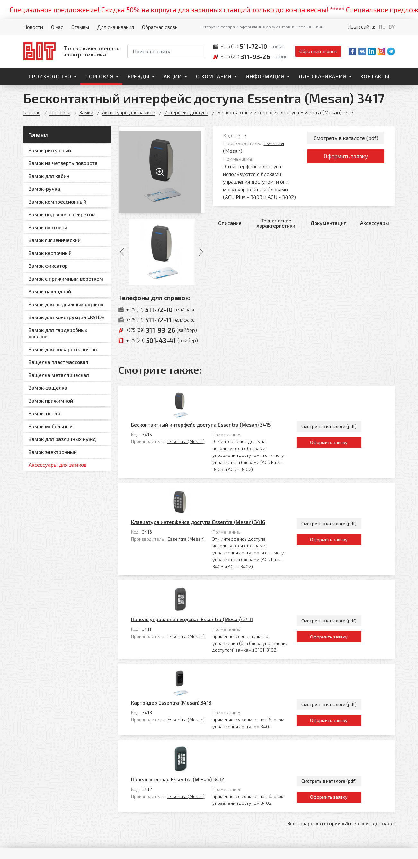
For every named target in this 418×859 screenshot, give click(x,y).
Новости (33, 27)
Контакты (374, 76)
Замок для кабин (49, 176)
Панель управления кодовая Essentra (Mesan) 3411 (220, 529)
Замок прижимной (51, 400)
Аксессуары (374, 223)
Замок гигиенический (55, 240)
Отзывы (80, 27)
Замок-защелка (48, 388)
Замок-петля (44, 413)
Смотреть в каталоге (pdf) (346, 138)
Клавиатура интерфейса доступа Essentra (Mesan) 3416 (226, 461)
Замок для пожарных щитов (63, 349)
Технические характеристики (276, 223)
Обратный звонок (318, 51)
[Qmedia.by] (378, 850)
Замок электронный (53, 452)
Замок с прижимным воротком (66, 278)
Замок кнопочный (50, 253)
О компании (214, 76)
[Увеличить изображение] (161, 169)
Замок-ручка (44, 189)
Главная (32, 112)
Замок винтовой (48, 227)
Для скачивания (115, 27)
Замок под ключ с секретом (62, 214)
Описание (230, 223)
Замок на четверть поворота (63, 163)
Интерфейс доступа (191, 112)
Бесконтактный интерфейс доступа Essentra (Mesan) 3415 (229, 394)
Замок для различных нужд (62, 439)
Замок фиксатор (48, 266)
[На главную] (71, 51)
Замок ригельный (50, 150)
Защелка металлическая (59, 375)
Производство (50, 76)
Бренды (138, 76)
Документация (328, 223)
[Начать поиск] (199, 51)
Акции (173, 76)
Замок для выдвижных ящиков (66, 304)
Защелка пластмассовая (58, 362)
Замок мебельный (51, 426)
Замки (87, 112)
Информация (265, 76)
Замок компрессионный (57, 201)
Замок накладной (50, 291)
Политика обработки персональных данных (279, 847)
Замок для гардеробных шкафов (58, 333)
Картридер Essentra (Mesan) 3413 (199, 582)
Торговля (99, 76)
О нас (57, 27)
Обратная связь (160, 27)
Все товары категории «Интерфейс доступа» (341, 673)
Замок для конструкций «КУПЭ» (66, 317)
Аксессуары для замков (131, 112)
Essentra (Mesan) (214, 411)
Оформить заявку (346, 157)
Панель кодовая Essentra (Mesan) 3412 (205, 629)
